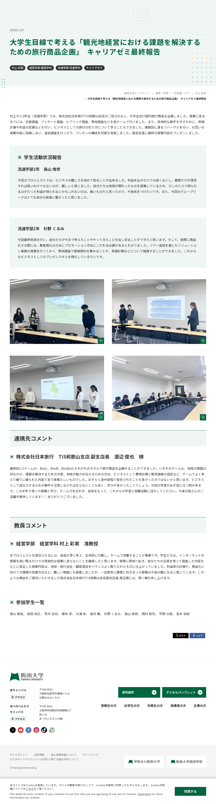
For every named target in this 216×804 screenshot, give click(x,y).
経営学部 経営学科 (40, 68)
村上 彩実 (17, 68)
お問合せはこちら (49, 697)
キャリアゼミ (94, 68)
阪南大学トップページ (137, 93)
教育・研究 (162, 93)
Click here (144, 794)
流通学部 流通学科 (69, 68)
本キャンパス (18, 690)
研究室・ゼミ (181, 93)
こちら (30, 788)
